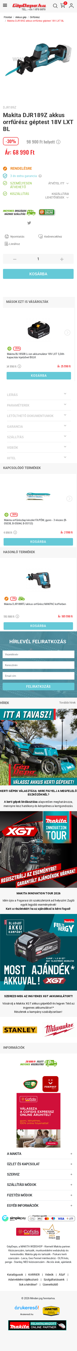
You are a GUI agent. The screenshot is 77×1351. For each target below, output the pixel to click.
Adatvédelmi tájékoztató (23, 1279)
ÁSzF (62, 1274)
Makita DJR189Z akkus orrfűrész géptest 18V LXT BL (35, 20)
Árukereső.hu (26, 1314)
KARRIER (34, 1274)
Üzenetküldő (50, 1284)
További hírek (67, 702)
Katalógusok (15, 1274)
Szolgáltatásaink (54, 1279)
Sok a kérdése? (28, 1284)
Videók (49, 1274)
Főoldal (8, 17)
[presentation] (67, 333)
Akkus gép (21, 17)
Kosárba (38, 274)
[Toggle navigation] (5, 5)
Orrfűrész (35, 17)
